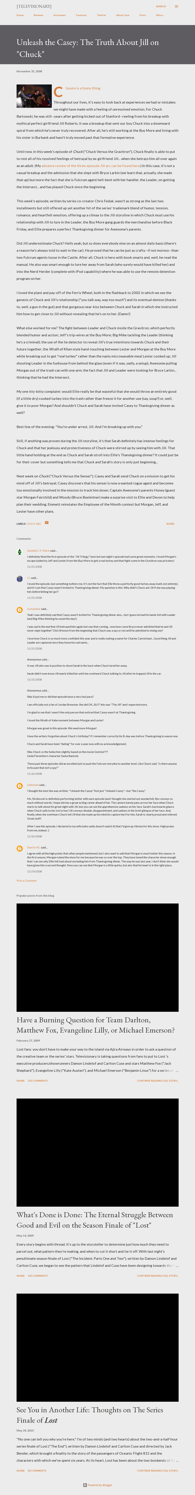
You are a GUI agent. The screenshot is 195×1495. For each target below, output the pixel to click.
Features (81, 15)
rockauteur (34, 608)
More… (160, 15)
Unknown (33, 784)
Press (143, 15)
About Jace (122, 15)
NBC (38, 523)
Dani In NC (33, 847)
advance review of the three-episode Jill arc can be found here (91, 165)
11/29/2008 (34, 871)
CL (28, 577)
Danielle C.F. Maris (38, 550)
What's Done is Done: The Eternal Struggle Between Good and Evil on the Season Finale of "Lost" (95, 1219)
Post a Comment (27, 880)
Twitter (101, 15)
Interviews (60, 15)
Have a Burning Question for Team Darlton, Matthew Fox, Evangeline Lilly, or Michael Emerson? (96, 1025)
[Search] (161, 6)
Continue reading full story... (158, 1080)
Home (20, 15)
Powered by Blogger (97, 1485)
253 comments (38, 1080)
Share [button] (170, 523)
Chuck (30, 523)
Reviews (38, 15)
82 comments (37, 1470)
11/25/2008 (34, 566)
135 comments (38, 1275)
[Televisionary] (34, 6)
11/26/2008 (34, 773)
